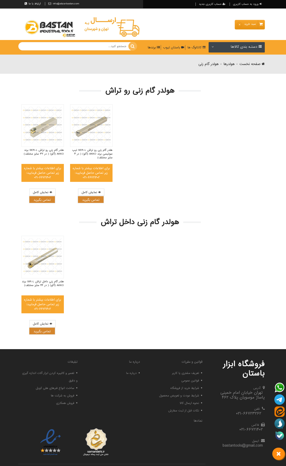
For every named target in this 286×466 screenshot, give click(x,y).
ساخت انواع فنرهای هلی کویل (55, 388)
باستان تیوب (173, 47)
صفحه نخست (252, 64)
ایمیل (255, 441)
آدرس (256, 388)
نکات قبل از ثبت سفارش (183, 410)
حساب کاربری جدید (212, 4)
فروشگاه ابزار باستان (244, 368)
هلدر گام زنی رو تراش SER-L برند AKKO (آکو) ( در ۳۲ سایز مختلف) (44, 152)
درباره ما (131, 373)
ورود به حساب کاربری (247, 4)
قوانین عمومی (190, 380)
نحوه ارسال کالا (189, 403)
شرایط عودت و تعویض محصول (179, 395)
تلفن (257, 409)
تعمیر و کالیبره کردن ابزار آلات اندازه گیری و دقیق (50, 377)
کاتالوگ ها (196, 47)
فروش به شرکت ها (62, 395)
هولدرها (229, 64)
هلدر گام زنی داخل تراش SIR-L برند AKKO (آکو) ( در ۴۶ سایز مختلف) (43, 283)
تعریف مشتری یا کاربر (185, 373)
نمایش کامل (42, 192)
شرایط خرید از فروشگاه (184, 388)
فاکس (255, 425)
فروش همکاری (65, 403)
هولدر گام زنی (208, 64)
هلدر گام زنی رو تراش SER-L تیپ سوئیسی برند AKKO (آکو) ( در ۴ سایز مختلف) (92, 154)
